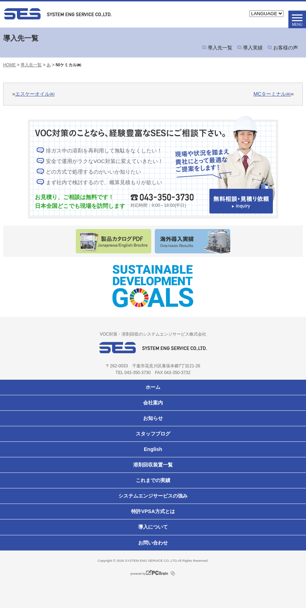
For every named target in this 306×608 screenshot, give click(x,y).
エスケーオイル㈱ (35, 94)
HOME (9, 64)
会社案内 (153, 402)
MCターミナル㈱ (272, 94)
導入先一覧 (220, 47)
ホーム (153, 387)
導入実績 (253, 47)
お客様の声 (285, 47)
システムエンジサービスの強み (153, 496)
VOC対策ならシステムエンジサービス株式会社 (79, 14)
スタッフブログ (153, 434)
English (153, 449)
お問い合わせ (153, 543)
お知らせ (153, 418)
